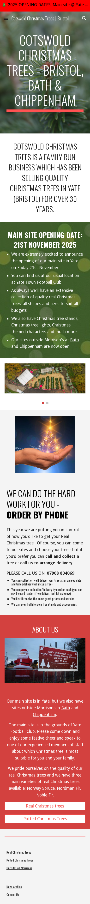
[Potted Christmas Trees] (45, 819)
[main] (45, 72)
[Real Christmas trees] (45, 806)
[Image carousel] (45, 383)
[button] (6, 18)
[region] (45, 6)
